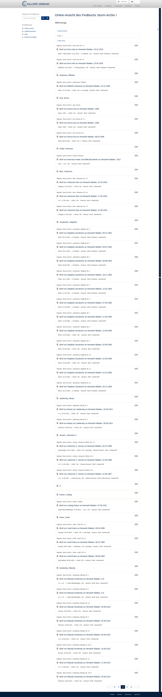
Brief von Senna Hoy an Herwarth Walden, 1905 (78, 109)
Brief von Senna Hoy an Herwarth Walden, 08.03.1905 (80, 137)
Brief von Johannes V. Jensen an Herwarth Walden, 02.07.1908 (84, 446)
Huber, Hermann (65, 149)
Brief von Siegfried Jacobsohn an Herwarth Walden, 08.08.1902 (84, 261)
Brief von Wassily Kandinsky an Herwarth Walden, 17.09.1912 (84, 663)
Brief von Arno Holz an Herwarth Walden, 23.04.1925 (80, 63)
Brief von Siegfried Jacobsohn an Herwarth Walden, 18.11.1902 (84, 275)
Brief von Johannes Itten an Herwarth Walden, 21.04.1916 (82, 182)
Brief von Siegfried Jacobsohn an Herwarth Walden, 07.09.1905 (84, 303)
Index (25, 34)
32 (123, 687)
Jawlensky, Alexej (65, 398)
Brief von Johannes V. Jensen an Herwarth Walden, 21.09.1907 (84, 474)
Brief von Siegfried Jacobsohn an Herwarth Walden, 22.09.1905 (84, 359)
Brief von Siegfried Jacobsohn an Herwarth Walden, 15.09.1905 (84, 331)
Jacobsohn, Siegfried (67, 222)
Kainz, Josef (63, 517)
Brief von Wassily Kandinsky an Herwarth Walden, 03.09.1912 (84, 635)
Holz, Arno (61, 41)
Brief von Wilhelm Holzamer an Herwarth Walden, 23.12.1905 (83, 86)
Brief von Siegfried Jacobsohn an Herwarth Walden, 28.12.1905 (84, 387)
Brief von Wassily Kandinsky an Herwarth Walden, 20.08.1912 (84, 607)
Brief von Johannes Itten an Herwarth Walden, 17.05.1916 (82, 196)
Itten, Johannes (64, 171)
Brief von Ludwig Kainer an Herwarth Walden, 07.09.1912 (82, 505)
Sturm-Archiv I (62, 31)
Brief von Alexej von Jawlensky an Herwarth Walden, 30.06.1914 (85, 423)
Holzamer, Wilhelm (66, 75)
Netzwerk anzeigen (29, 37)
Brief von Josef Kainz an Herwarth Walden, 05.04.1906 (81, 528)
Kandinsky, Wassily (66, 568)
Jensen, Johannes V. (67, 435)
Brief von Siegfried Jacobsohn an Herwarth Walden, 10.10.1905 (84, 373)
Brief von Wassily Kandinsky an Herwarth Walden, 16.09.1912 (84, 649)
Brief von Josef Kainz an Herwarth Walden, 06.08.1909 (81, 556)
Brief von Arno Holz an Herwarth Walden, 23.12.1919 (80, 49)
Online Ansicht (28, 28)
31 (119, 687)
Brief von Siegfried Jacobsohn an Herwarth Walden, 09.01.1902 (84, 247)
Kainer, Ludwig (64, 495)
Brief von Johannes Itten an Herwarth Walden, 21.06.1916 (82, 210)
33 (127, 687)
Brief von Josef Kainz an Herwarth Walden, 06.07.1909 (81, 542)
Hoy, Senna (63, 98)
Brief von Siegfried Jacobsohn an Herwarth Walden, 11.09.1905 (84, 317)
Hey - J (60, 36)
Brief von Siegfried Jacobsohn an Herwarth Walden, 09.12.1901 (84, 233)
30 (114, 687)
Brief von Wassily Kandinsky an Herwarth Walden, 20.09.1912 (84, 677)
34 (131, 687)
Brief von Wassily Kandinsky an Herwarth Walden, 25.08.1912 (84, 621)
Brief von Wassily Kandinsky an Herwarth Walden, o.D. (81, 579)
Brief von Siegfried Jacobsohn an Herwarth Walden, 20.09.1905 (84, 345)
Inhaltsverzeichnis (29, 31)
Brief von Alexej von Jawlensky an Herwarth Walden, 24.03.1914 (85, 409)
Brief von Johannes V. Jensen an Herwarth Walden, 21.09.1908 (84, 460)
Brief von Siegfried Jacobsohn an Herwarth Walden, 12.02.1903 (84, 289)
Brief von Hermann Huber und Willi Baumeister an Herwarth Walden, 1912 (89, 160)
